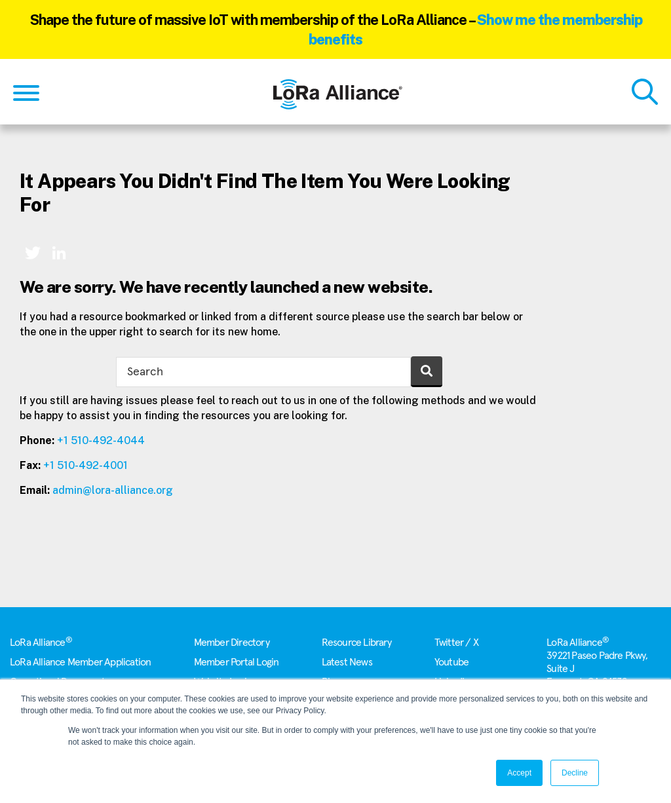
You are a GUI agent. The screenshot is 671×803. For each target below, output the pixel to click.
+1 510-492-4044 (101, 440)
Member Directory (231, 642)
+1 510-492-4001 (85, 465)
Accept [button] (519, 772)
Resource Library (357, 642)
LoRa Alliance (41, 642)
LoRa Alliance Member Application (80, 662)
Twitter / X (456, 642)
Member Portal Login (236, 662)
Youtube (451, 662)
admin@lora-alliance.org (112, 490)
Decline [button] (575, 772)
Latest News (347, 662)
